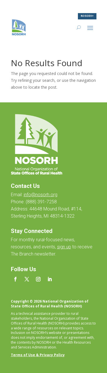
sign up (64, 247)
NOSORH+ (87, 16)
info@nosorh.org (40, 194)
